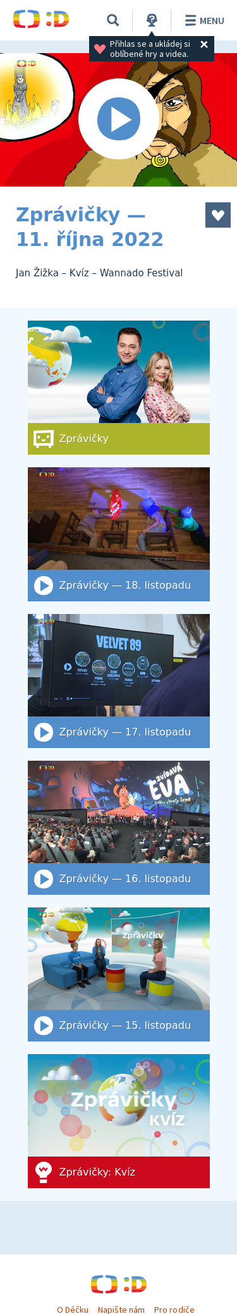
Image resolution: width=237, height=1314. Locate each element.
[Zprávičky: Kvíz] (119, 1121)
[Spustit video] (118, 120)
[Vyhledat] (113, 20)
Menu (202, 20)
